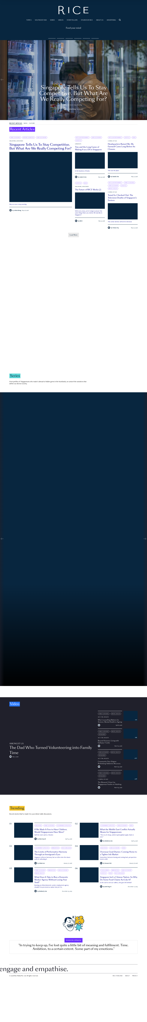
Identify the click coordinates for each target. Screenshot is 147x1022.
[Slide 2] (69, 38)
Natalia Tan (115, 176)
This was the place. (113, 170)
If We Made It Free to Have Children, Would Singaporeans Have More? (50, 830)
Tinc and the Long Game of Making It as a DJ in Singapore (88, 148)
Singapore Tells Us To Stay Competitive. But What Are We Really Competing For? (40, 146)
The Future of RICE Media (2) (88, 189)
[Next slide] (145, 80)
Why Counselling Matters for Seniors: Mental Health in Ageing (110, 721)
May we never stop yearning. (18, 204)
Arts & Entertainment (82, 137)
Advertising (111, 20)
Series (52, 20)
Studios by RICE (87, 20)
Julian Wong (72, 109)
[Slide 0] (52, 38)
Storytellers (72, 20)
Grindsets (78, 144)
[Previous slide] (2, 80)
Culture (32, 123)
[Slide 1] (60, 38)
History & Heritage (73, 82)
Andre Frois (83, 177)
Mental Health (113, 188)
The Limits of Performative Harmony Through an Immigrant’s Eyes (50, 853)
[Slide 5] (95, 38)
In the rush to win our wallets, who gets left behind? (116, 882)
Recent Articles (15, 123)
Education (38, 825)
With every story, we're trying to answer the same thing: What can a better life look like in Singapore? (88, 213)
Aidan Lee (42, 863)
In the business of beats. (82, 171)
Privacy (135, 976)
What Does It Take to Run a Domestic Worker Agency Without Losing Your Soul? (51, 880)
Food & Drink (105, 870)
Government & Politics (64, 825)
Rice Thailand (117, 976)
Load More (73, 235)
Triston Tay (115, 228)
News (25, 123)
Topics (29, 20)
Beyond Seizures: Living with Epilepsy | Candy (108, 742)
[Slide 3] (78, 38)
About (127, 976)
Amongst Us (16, 743)
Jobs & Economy (87, 82)
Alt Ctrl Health (103, 717)
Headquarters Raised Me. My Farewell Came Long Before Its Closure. (121, 146)
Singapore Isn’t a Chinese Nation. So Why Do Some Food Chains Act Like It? (118, 878)
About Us (99, 20)
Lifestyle (78, 140)
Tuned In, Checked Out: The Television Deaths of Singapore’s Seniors (122, 198)
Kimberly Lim (108, 841)
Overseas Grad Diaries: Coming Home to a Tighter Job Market (118, 853)
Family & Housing (60, 82)
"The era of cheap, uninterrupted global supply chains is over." (117, 836)
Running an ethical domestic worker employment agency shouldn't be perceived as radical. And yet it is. (51, 886)
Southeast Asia (41, 20)
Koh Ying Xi (108, 886)
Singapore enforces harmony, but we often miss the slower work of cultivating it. (52, 858)
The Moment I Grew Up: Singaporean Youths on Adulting (109, 783)
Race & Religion (66, 847)
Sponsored (102, 734)
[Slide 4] (86, 38)
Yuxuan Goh (108, 863)
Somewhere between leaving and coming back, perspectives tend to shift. (118, 858)
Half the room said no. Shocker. (43, 835)
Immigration (55, 847)
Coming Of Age (112, 141)
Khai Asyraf (42, 839)
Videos (60, 20)
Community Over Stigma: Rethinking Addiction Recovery (109, 762)
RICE (81, 221)
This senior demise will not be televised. (120, 222)
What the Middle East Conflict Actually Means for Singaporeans (117, 830)
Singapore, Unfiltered (16, 141)
